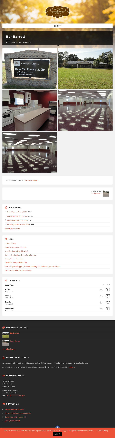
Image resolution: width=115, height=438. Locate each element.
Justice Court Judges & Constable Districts (20, 255)
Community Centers (31, 180)
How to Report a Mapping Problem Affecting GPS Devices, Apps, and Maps (32, 266)
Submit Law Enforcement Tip (15, 417)
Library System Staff (12, 421)
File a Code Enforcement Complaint (18, 413)
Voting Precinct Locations (14, 259)
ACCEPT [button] (57, 434)
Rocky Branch (96, 193)
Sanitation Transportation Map (16, 263)
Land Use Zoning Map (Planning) (16, 251)
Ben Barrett (16, 42)
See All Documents (12, 229)
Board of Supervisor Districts (15, 247)
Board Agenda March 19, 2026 (18, 224)
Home (8, 42)
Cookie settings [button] (102, 430)
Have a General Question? (14, 409)
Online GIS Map (10, 243)
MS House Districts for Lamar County (18, 270)
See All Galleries (8, 349)
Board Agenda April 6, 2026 (17, 220)
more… (72, 367)
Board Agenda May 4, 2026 (17, 212)
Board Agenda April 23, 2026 (17, 216)
